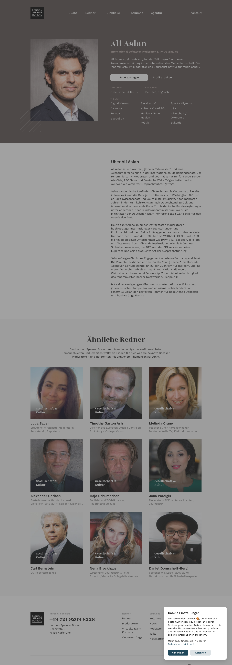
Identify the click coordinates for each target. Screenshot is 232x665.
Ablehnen (200, 652)
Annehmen (178, 652)
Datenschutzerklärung (181, 644)
